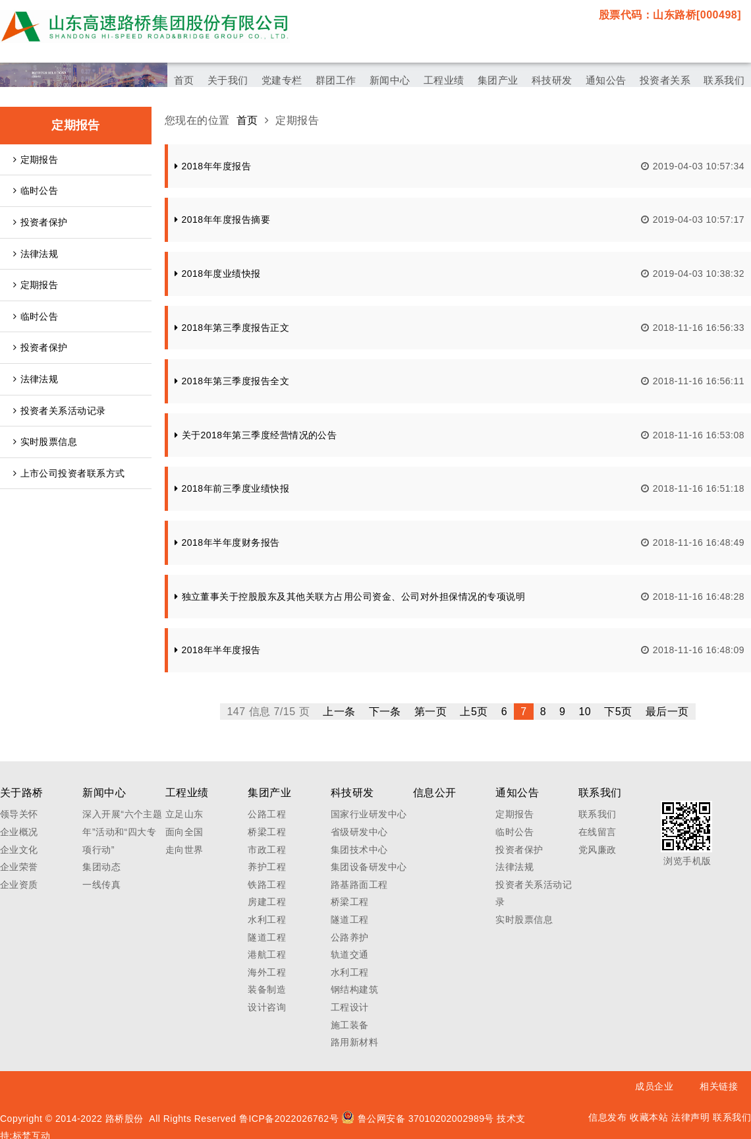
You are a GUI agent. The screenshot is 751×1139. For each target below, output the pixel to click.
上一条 (339, 711)
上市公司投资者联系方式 (69, 473)
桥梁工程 (267, 832)
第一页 (430, 711)
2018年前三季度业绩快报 (232, 488)
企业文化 (19, 849)
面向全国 (184, 832)
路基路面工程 (359, 884)
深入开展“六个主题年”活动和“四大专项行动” (122, 831)
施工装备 (350, 1025)
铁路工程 (267, 884)
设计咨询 (267, 1007)
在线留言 (597, 832)
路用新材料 (354, 1042)
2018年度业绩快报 (218, 273)
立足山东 (184, 814)
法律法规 (35, 253)
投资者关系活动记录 (59, 410)
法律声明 (690, 1117)
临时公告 (35, 190)
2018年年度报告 (213, 166)
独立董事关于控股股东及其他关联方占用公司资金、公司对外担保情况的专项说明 (350, 596)
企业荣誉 (19, 867)
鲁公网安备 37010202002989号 (418, 1118)
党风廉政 (597, 849)
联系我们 (597, 814)
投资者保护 (40, 222)
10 (584, 711)
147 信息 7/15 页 (268, 711)
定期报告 (35, 159)
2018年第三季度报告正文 (232, 327)
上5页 (473, 711)
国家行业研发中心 (369, 814)
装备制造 (267, 989)
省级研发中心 (359, 832)
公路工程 (267, 814)
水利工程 (267, 919)
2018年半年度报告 (218, 650)
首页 (247, 120)
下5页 (618, 711)
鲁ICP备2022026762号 (289, 1118)
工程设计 (350, 1007)
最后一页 (667, 711)
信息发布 (607, 1117)
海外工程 (267, 972)
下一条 (385, 711)
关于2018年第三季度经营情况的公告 (256, 435)
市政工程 (267, 849)
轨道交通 (350, 954)
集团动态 (101, 867)
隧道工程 (267, 937)
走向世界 (184, 849)
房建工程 (267, 901)
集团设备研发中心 (369, 867)
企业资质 (19, 884)
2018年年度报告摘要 (222, 219)
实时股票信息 (45, 441)
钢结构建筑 (354, 989)
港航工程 (267, 954)
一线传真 (101, 884)
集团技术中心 (359, 849)
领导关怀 (19, 814)
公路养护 (350, 937)
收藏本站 (649, 1117)
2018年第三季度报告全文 (232, 381)
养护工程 (267, 867)
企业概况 (19, 832)
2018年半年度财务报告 (227, 542)
